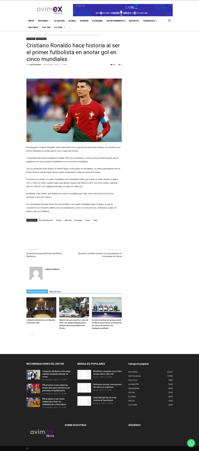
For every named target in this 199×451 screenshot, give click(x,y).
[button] (169, 21)
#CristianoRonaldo (46, 220)
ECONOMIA (97, 20)
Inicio (28, 35)
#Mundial (68, 220)
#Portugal (78, 220)
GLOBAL (72, 20)
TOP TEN (46, 27)
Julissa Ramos (35, 64)
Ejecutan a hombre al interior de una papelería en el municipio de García (100, 255)
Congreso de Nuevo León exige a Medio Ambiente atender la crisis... (56, 374)
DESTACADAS (41, 39)
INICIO (31, 20)
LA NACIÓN (59, 20)
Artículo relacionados (37, 292)
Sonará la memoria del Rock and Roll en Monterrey (44, 255)
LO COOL (59, 27)
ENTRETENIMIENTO (116, 20)
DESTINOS (33, 27)
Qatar (95, 220)
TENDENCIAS (150, 20)
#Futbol (59, 220)
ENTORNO (44, 20)
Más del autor (55, 292)
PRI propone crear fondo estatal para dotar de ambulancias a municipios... (55, 401)
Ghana (87, 220)
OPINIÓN (84, 20)
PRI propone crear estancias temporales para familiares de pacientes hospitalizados (56, 388)
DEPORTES (134, 20)
